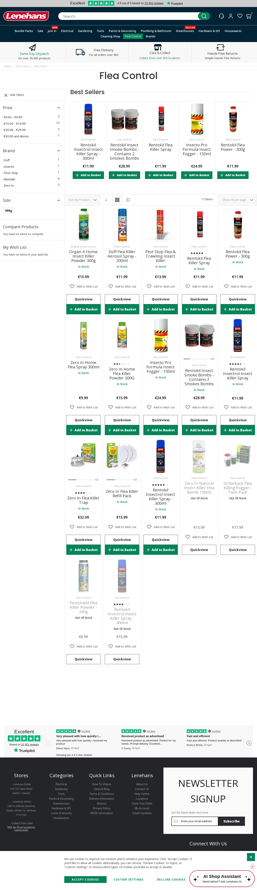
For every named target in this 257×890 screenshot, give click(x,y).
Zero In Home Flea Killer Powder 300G (122, 373)
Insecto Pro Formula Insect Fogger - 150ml (197, 149)
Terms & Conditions (101, 793)
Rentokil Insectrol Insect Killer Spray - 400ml (122, 616)
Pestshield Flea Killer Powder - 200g (83, 607)
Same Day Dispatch (34, 53)
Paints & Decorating (61, 798)
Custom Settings (129, 879)
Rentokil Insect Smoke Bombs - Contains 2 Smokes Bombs (124, 151)
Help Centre (142, 793)
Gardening (61, 789)
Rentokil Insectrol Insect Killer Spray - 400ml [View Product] (122, 576)
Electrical (61, 784)
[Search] (204, 16)
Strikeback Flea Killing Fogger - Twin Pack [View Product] (237, 456)
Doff (7, 160)
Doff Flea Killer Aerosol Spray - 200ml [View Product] (122, 225)
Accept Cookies (85, 879)
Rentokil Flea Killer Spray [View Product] (199, 225)
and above (16, 136)
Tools (61, 793)
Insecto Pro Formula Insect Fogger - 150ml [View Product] (160, 335)
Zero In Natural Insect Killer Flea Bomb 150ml (199, 488)
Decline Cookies (171, 879)
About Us (142, 784)
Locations (142, 798)
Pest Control (22, 66)
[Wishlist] (240, 16)
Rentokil (9, 179)
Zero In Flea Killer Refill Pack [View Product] (122, 456)
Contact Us (142, 789)
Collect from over (22, 823)
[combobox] (134, 16)
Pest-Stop (11, 173)
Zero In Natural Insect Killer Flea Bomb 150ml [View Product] (199, 456)
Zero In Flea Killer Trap (83, 500)
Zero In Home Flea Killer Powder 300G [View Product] (122, 335)
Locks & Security (61, 813)
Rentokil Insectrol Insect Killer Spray (237, 373)
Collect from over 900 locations (159, 58)
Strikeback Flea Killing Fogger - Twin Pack (237, 488)
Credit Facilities (142, 813)
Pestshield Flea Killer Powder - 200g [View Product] (83, 576)
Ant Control (88, 139)
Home (7, 66)
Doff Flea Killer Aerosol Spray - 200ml (122, 256)
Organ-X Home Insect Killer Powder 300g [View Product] (83, 225)
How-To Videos (101, 784)
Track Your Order (142, 803)
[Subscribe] (231, 821)
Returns (101, 803)
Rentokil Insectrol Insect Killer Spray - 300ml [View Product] (160, 456)
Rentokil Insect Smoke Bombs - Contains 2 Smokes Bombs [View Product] (199, 335)
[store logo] (26, 16)
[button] (83, 286)
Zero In (9, 185)
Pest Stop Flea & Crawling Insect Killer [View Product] (160, 225)
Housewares (61, 818)
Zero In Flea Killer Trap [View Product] (83, 456)
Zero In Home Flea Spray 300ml (83, 365)
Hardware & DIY (61, 808)
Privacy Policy (101, 808)
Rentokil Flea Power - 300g (233, 147)
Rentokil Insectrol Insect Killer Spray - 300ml (88, 151)
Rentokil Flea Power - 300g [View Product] (237, 225)
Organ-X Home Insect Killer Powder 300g (83, 256)
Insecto (9, 166)
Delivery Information (101, 798)
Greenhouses (61, 803)
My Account (142, 808)
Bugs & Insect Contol (83, 246)
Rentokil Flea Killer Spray (160, 147)
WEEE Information (101, 813)
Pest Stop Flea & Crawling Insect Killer (160, 256)
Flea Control (160, 139)
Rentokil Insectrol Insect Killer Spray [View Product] (237, 335)
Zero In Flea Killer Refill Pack (122, 493)
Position (84, 200)
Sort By (73, 200)
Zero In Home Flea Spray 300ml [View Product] (83, 335)
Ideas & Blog (101, 789)
